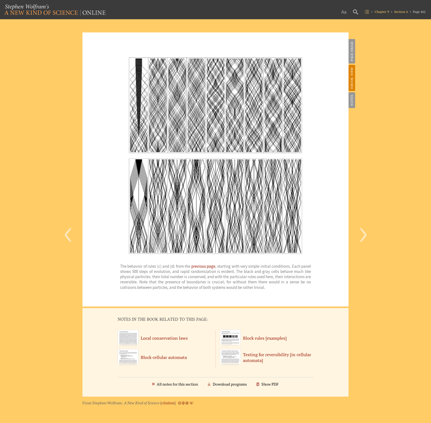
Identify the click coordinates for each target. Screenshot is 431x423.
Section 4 (401, 12)
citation (168, 402)
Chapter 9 (382, 12)
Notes (352, 100)
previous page (203, 266)
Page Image (352, 51)
